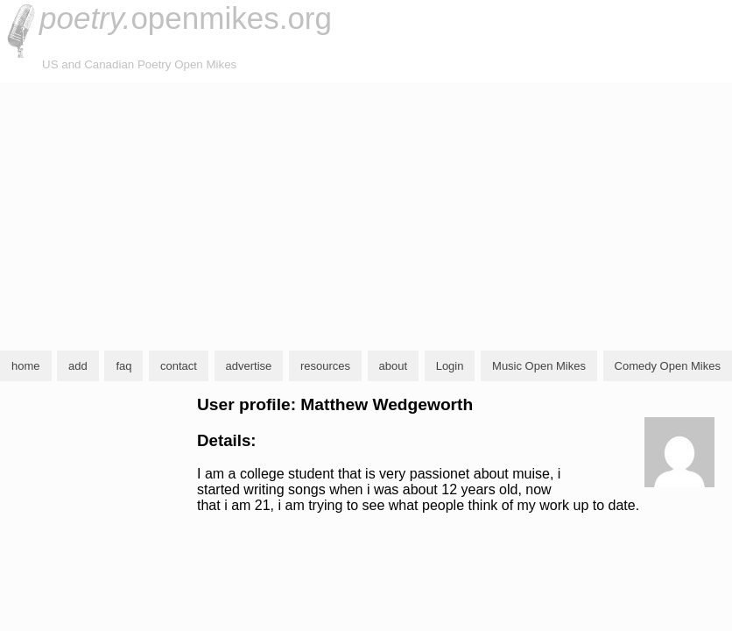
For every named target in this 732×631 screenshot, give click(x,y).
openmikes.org (185, 18)
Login (450, 365)
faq (123, 365)
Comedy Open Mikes (668, 365)
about (393, 365)
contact (178, 365)
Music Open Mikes (539, 365)
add (78, 365)
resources (325, 365)
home (25, 365)
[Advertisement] (366, 214)
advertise (249, 365)
